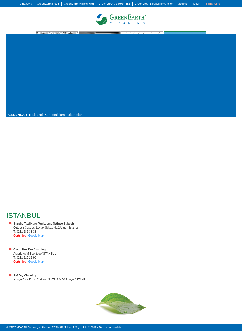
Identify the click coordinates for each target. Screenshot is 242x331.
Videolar (182, 3)
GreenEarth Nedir (48, 3)
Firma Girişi (213, 3)
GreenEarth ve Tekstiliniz (114, 3)
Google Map (36, 235)
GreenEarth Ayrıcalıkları (79, 3)
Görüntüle (19, 235)
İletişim (196, 3)
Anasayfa (26, 3)
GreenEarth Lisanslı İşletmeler (153, 3)
